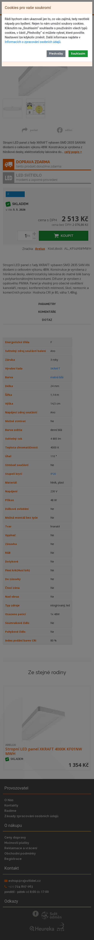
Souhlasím (78, 53)
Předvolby (56, 53)
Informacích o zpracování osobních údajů (32, 42)
